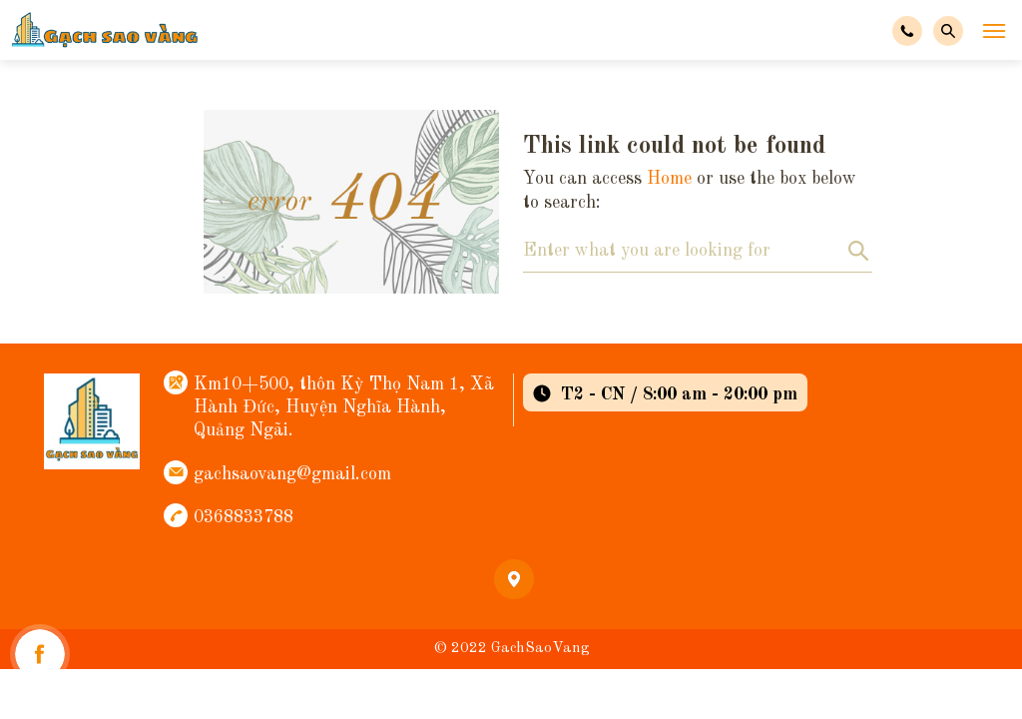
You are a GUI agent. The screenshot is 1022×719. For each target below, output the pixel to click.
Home (669, 179)
